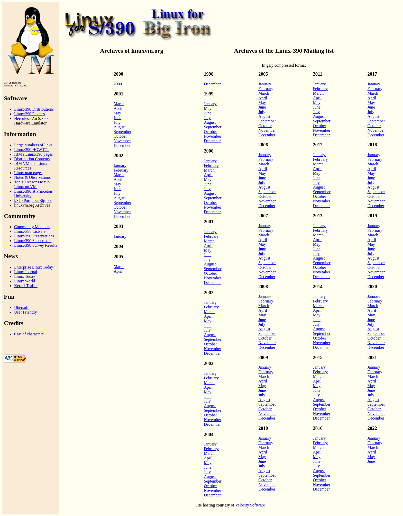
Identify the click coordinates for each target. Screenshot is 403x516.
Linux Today (24, 276)
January (120, 165)
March (119, 104)
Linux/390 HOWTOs (31, 149)
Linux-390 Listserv (30, 231)
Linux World (24, 281)
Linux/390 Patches (29, 114)
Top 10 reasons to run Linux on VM (32, 184)
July (117, 122)
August (119, 127)
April (118, 108)
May (117, 113)
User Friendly (25, 312)
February (121, 170)
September (122, 131)
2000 (118, 84)
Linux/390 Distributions (34, 109)
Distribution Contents (32, 159)
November (122, 141)
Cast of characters (29, 334)
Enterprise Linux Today (33, 267)
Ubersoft (21, 307)
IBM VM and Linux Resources (30, 165)
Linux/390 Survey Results (35, 245)
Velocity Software (250, 505)
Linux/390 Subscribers (32, 240)
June (117, 117)
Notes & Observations (32, 177)
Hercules (21, 118)
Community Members (32, 227)
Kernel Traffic (26, 285)
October (120, 136)
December (122, 145)
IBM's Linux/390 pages (33, 154)
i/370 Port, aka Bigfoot (33, 200)
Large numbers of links (33, 145)
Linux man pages (28, 173)
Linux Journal (25, 272)
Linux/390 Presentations (34, 236)
